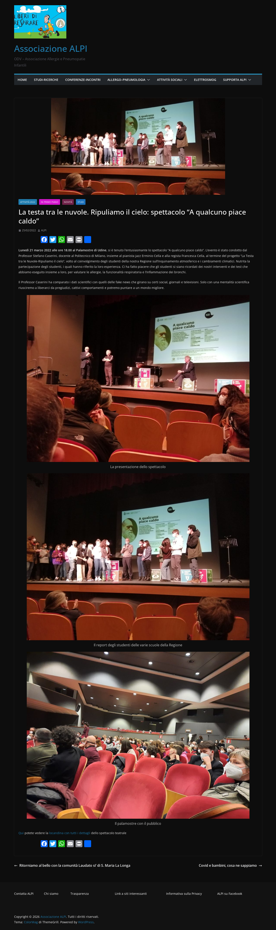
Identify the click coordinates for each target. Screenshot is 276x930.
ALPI (43, 230)
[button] (147, 80)
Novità (68, 201)
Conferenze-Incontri (82, 80)
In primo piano (49, 201)
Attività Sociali (169, 80)
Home (22, 80)
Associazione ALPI (50, 48)
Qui (21, 833)
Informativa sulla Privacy (184, 894)
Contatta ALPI (23, 894)
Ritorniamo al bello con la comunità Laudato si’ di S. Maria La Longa (72, 865)
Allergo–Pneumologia (126, 80)
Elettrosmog (205, 80)
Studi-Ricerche (46, 80)
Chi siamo (51, 894)
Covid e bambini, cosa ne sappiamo (230, 865)
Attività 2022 (27, 201)
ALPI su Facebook (229, 894)
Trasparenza (79, 894)
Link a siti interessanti (131, 894)
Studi (81, 201)
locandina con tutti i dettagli (69, 833)
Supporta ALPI (234, 80)
